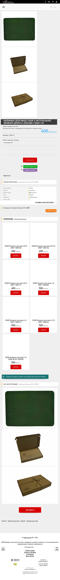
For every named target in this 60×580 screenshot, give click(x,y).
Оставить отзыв (51, 210)
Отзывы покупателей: (45, 203)
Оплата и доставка (30, 552)
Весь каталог (30, 556)
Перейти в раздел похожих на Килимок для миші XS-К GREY (26, 376)
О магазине (30, 554)
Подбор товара (30, 550)
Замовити (30, 160)
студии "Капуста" (43, 561)
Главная (3, 549)
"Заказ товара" (43, 565)
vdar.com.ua (27, 537)
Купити (15, 256)
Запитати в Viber (30, 170)
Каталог (4, 521)
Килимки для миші (13, 521)
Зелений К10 (8, 143)
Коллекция (15, 219)
